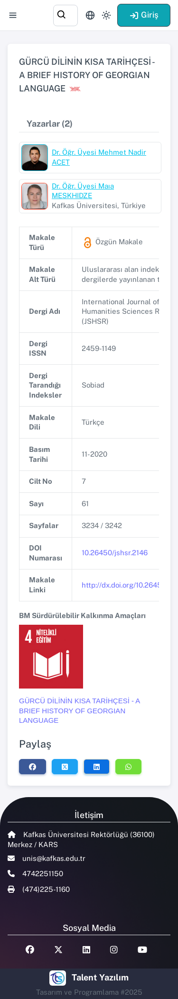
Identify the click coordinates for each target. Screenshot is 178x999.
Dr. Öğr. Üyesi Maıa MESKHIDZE (83, 191)
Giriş (144, 15)
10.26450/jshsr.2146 (115, 553)
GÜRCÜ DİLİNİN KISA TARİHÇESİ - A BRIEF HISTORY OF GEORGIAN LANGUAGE (79, 710)
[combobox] (65, 14)
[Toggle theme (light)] (106, 15)
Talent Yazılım (100, 977)
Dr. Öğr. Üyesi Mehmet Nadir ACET (99, 157)
